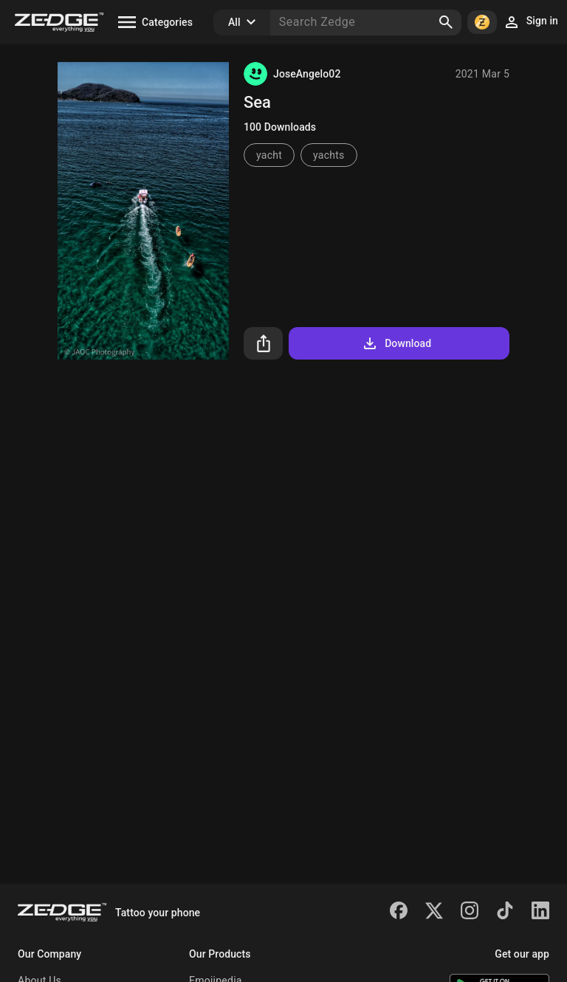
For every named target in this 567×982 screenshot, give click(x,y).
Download (396, 343)
